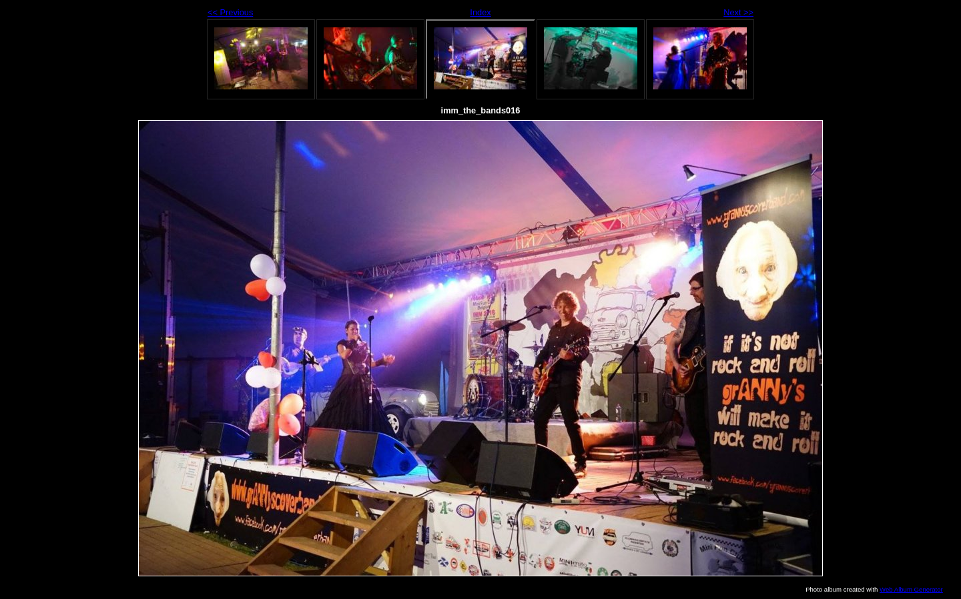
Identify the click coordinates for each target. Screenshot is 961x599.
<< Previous (230, 12)
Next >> (738, 12)
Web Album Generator (911, 589)
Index (480, 12)
